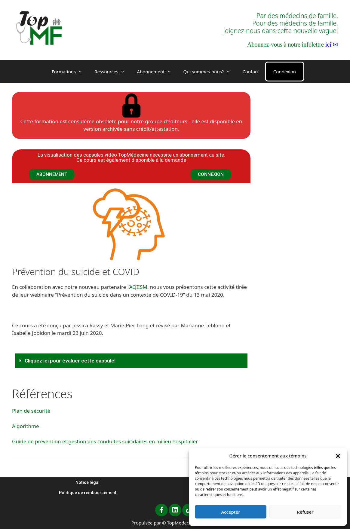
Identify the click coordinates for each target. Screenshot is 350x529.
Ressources (112, 72)
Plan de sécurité (31, 410)
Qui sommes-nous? (210, 72)
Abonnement (157, 72)
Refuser (305, 512)
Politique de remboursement (87, 492)
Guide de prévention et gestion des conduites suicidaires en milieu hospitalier (105, 441)
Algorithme (25, 426)
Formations (70, 72)
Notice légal (87, 482)
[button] (338, 456)
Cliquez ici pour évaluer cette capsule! (70, 361)
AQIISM (138, 286)
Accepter (230, 512)
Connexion (284, 72)
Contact (250, 72)
